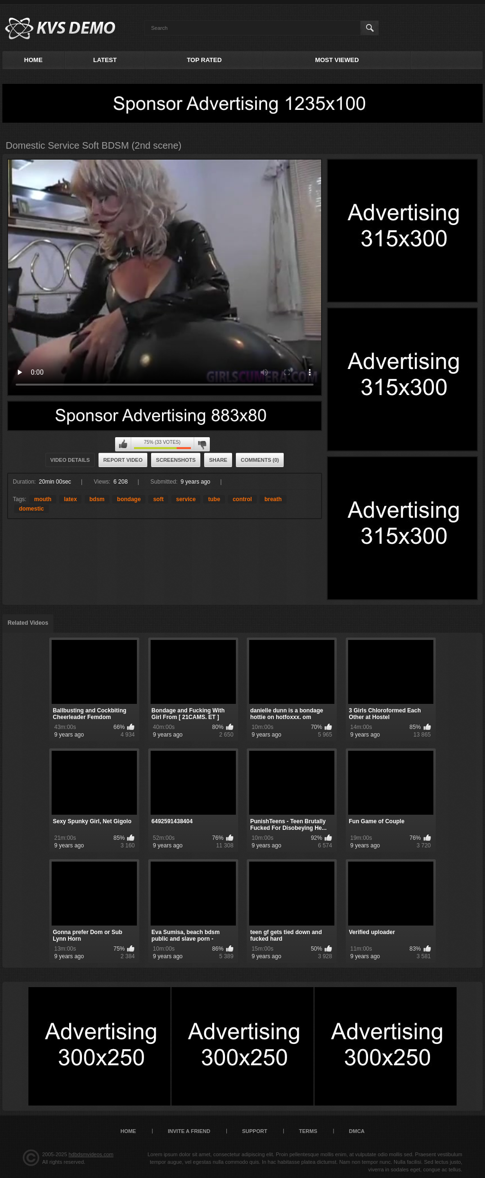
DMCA (357, 1131)
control (242, 499)
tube (214, 499)
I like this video (123, 444)
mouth (43, 499)
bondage (129, 499)
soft (158, 499)
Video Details (70, 460)
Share (218, 460)
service (186, 499)
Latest (105, 59)
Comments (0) (260, 460)
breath (273, 499)
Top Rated (204, 59)
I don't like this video (202, 444)
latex (70, 499)
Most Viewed (337, 59)
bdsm (97, 499)
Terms (308, 1131)
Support (254, 1131)
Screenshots (176, 460)
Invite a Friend (189, 1131)
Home (33, 59)
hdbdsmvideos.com (91, 1154)
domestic (31, 508)
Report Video (123, 460)
